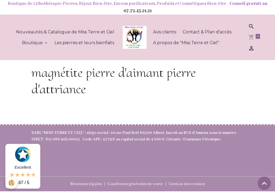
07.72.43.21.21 (138, 11)
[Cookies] (11, 183)
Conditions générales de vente (135, 184)
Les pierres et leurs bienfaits (84, 42)
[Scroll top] (264, 183)
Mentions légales (86, 184)
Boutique (33, 42)
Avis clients (164, 31)
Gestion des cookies (187, 184)
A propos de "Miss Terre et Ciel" (186, 42)
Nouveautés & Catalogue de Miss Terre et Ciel (65, 31)
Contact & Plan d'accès (207, 31)
